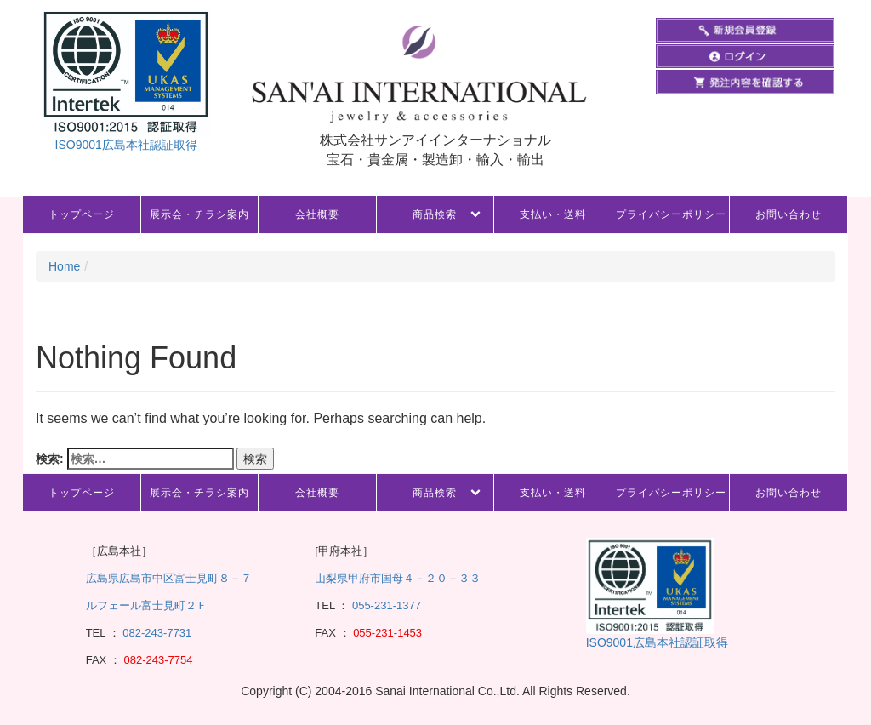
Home (64, 266)
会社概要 (317, 214)
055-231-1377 (386, 605)
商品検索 (435, 214)
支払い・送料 (553, 214)
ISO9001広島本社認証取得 (126, 144)
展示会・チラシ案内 (199, 214)
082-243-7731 (156, 632)
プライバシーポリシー (671, 214)
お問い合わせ (788, 214)
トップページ (81, 214)
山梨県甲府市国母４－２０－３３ (398, 578)
